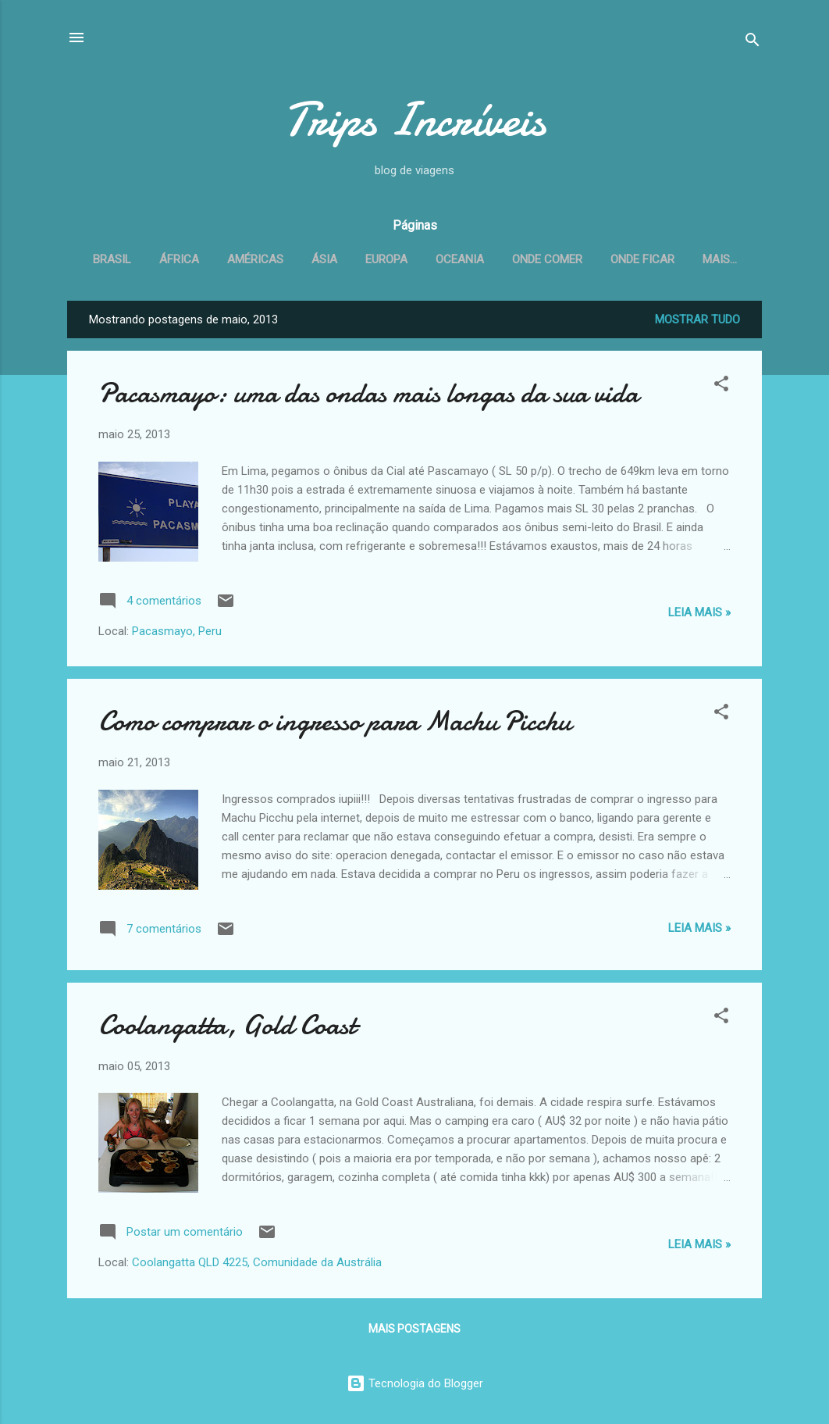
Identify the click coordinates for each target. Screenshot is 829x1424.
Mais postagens (414, 1332)
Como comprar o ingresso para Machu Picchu (334, 724)
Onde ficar (674, 259)
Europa (418, 259)
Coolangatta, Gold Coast (227, 1028)
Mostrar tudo (697, 323)
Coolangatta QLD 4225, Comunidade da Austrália (257, 1265)
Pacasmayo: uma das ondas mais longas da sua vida (368, 396)
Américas (286, 259)
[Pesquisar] (752, 42)
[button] (721, 389)
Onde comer (578, 259)
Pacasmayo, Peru (177, 634)
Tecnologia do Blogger (415, 1383)
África (210, 259)
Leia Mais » (699, 616)
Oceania (491, 259)
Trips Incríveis (414, 119)
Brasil (143, 259)
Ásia (355, 259)
